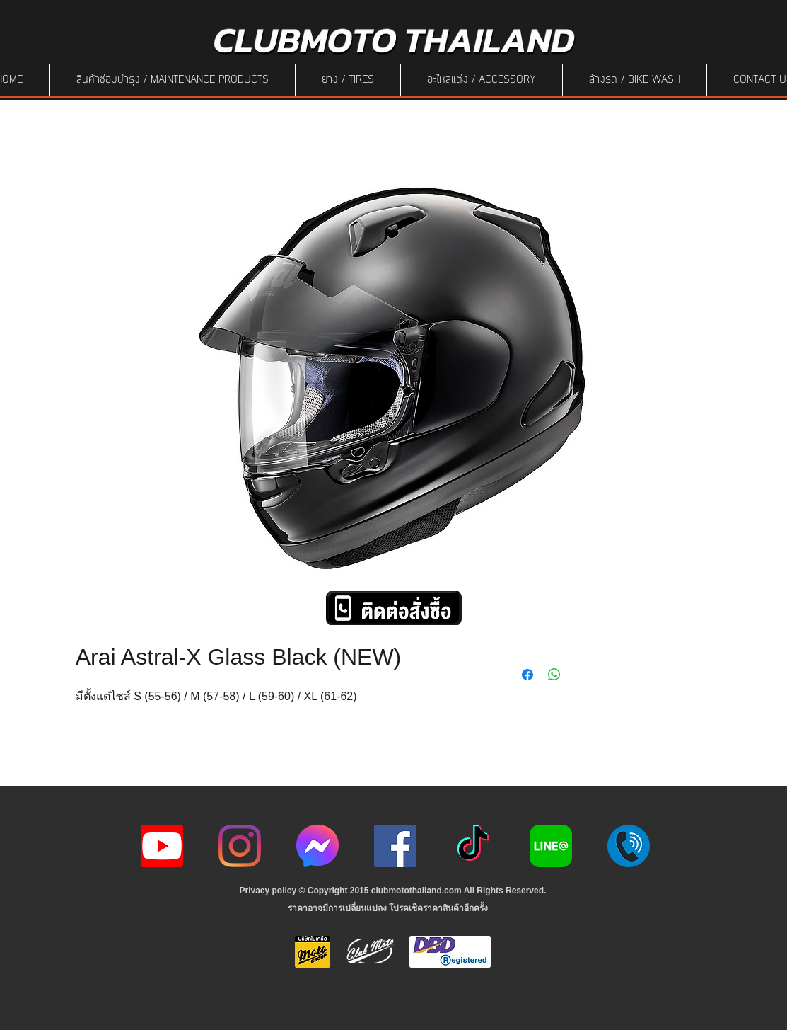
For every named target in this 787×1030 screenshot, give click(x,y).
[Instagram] (239, 846)
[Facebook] (395, 846)
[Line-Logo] (551, 846)
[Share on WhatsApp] (554, 674)
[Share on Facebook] (527, 674)
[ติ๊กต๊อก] (473, 846)
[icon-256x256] (317, 846)
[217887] (628, 846)
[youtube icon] (162, 846)
